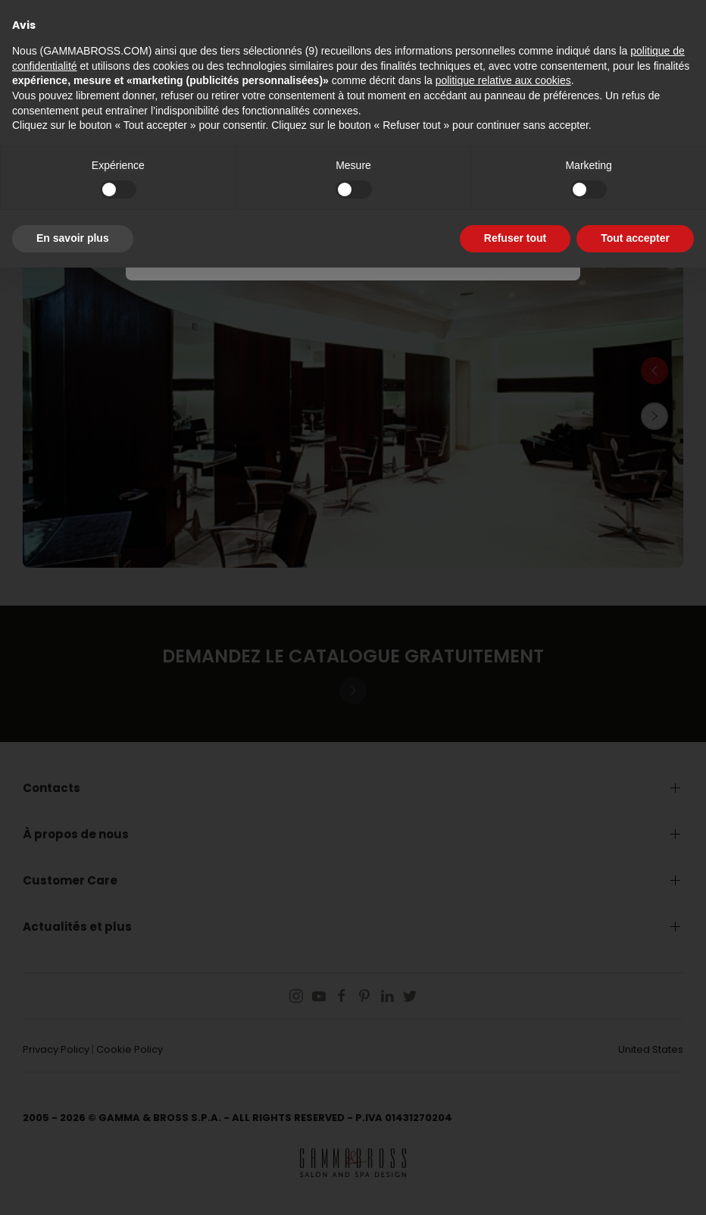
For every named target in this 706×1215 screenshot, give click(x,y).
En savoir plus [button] (72, 238)
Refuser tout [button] (515, 238)
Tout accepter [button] (635, 238)
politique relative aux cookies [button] (503, 80)
